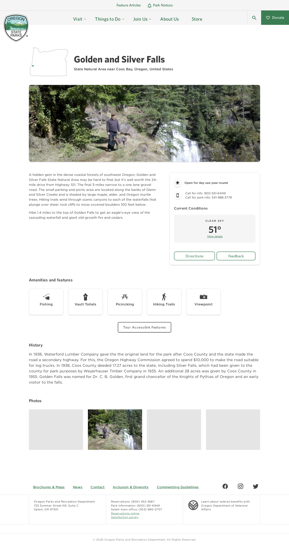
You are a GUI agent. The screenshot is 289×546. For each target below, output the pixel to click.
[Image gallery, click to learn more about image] (56, 429)
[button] (80, 17)
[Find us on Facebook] (225, 486)
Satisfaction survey (125, 517)
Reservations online (125, 513)
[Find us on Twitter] (255, 486)
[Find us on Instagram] (240, 486)
